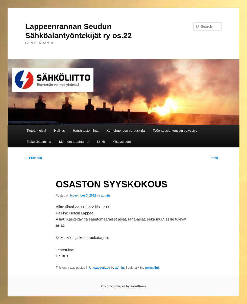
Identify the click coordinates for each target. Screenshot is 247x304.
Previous (33, 158)
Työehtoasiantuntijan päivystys (175, 130)
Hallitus (59, 130)
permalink (152, 267)
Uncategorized (99, 267)
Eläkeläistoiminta (39, 142)
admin (105, 195)
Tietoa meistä (36, 130)
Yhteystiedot (122, 142)
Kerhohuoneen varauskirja (126, 130)
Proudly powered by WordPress (123, 286)
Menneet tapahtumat (74, 142)
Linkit (101, 142)
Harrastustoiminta (85, 130)
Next (216, 158)
